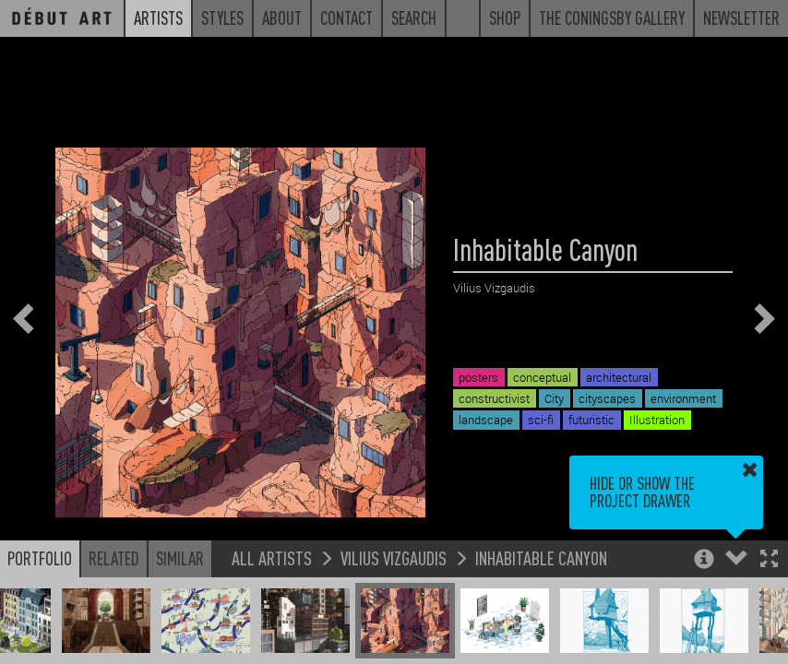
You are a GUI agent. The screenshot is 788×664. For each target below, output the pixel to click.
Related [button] (114, 558)
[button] (769, 560)
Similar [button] (180, 558)
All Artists (272, 557)
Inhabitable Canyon (541, 557)
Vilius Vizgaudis (393, 557)
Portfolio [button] (39, 558)
